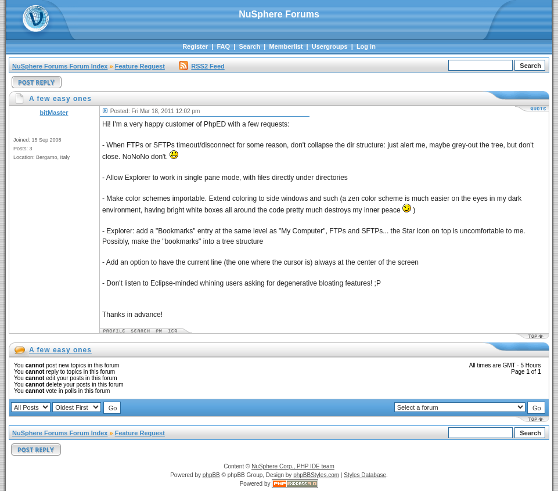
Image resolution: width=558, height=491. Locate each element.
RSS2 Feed (201, 66)
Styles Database (365, 475)
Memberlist (286, 46)
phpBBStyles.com (316, 475)
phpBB (211, 475)
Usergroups (330, 46)
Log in (366, 46)
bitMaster (54, 112)
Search (249, 46)
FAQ (223, 46)
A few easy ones (60, 350)
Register (195, 46)
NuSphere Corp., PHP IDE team (292, 466)
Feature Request (140, 66)
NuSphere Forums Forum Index (59, 66)
